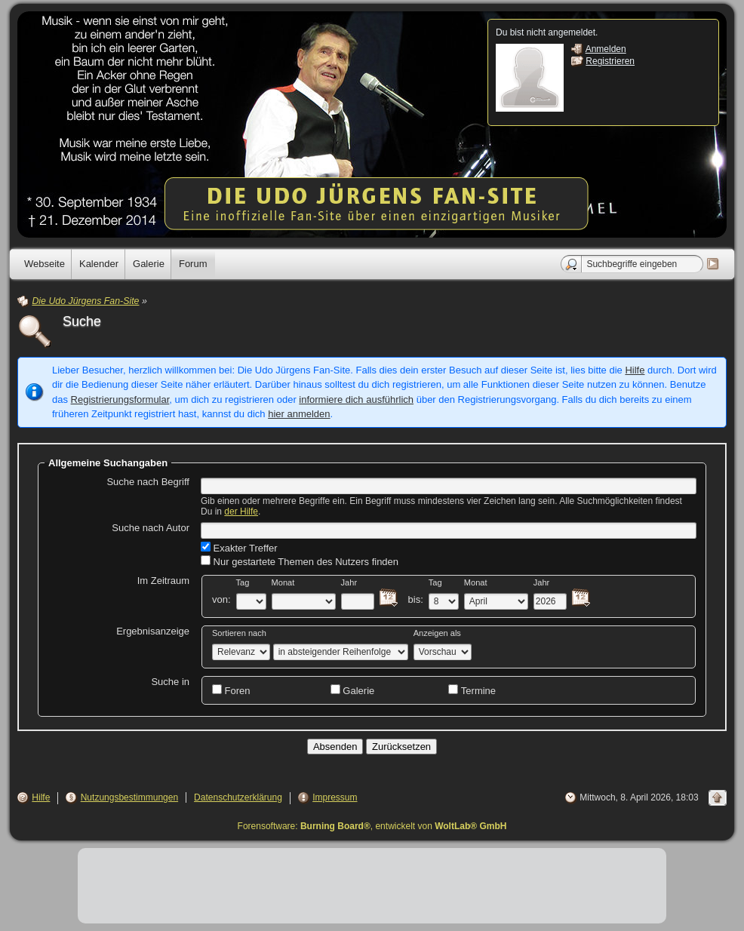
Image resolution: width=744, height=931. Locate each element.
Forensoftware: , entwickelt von (372, 826)
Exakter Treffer (239, 548)
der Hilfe (241, 511)
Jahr (349, 582)
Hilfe (634, 370)
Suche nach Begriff (147, 481)
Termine (472, 690)
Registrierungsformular (120, 399)
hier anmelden (299, 413)
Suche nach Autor (150, 527)
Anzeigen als (437, 633)
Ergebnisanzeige (152, 631)
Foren (231, 690)
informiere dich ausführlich (356, 399)
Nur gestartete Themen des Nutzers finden (299, 561)
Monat (283, 582)
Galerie (352, 690)
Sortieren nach (239, 633)
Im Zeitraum (163, 580)
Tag (243, 582)
